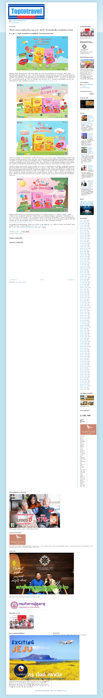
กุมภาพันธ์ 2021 (83, 322)
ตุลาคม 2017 (83, 387)
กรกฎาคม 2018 (83, 372)
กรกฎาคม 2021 (83, 313)
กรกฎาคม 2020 (83, 333)
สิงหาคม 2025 (83, 233)
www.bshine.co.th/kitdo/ (38, 226)
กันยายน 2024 (83, 251)
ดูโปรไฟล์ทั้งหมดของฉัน (14, 22)
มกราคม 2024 (83, 264)
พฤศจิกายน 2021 (84, 307)
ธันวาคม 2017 (83, 384)
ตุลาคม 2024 (83, 250)
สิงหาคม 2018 (83, 371)
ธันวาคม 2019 (83, 345)
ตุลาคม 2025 (83, 230)
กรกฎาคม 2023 (83, 274)
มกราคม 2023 (83, 284)
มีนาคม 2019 (83, 359)
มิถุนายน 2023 (83, 276)
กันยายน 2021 (83, 310)
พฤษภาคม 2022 (83, 297)
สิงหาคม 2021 (83, 312)
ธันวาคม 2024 (83, 246)
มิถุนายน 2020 (83, 335)
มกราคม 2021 (83, 323)
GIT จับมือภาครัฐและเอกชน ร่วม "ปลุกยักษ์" (90, 135)
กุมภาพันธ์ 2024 (83, 263)
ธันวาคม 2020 (83, 325)
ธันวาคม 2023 (83, 266)
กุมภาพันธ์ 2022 (83, 302)
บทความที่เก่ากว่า (71, 279)
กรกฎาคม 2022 (83, 294)
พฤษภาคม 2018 (83, 376)
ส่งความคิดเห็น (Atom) (21, 282)
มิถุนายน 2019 (83, 354)
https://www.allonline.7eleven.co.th (46, 81)
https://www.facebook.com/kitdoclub (23, 227)
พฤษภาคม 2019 (83, 356)
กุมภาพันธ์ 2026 (83, 223)
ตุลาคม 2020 (83, 328)
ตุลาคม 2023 (83, 269)
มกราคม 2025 (83, 245)
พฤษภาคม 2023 (83, 277)
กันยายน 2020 (83, 330)
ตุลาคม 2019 (83, 348)
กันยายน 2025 (83, 232)
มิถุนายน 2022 (83, 295)
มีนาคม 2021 (83, 320)
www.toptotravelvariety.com (18, 20)
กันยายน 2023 (83, 271)
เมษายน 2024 (83, 259)
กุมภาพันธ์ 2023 (83, 282)
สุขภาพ (20, 233)
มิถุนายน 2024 (83, 256)
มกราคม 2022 (83, 304)
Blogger (65, 690)
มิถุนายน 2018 (83, 374)
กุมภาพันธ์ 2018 (83, 381)
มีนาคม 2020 (83, 340)
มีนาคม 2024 (83, 261)
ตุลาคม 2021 (83, 309)
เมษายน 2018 (83, 377)
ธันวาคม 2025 (83, 227)
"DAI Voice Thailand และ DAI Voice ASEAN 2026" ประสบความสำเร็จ (86, 203)
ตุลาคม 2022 (83, 289)
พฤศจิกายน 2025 (84, 228)
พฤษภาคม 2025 (83, 238)
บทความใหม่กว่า (13, 279)
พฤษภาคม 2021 (83, 317)
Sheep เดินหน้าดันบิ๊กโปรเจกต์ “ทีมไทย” (90, 167)
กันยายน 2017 (83, 389)
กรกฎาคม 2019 (83, 353)
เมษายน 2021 (83, 318)
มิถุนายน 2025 (83, 237)
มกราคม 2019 (83, 363)
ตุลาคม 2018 (83, 368)
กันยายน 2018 (83, 369)
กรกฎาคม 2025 (83, 235)
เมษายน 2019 (83, 358)
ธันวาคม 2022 (83, 286)
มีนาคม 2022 (83, 300)
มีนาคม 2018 (83, 379)
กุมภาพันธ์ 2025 (83, 243)
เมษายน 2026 (83, 220)
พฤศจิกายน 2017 (84, 386)
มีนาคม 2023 (83, 281)
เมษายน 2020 (83, 338)
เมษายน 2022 (83, 299)
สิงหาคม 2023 (83, 273)
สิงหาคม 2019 (83, 351)
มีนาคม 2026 (83, 222)
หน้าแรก (42, 279)
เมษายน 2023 (83, 279)
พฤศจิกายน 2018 (84, 366)
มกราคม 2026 (83, 225)
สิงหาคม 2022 (83, 292)
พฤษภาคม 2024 (83, 258)
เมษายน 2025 (83, 240)
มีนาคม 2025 (83, 241)
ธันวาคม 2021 (83, 305)
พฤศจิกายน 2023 (84, 268)
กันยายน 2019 (83, 350)
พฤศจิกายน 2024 (84, 248)
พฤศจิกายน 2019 (84, 346)
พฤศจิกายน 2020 (84, 327)
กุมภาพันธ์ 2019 (83, 361)
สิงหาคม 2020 (83, 331)
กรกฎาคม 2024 (83, 255)
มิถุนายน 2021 (83, 315)
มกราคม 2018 (83, 382)
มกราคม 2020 (83, 343)
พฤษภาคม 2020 (83, 336)
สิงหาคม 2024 (83, 253)
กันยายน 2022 (83, 291)
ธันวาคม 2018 (83, 364)
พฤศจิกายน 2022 (84, 287)
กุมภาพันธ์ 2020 (83, 341)
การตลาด (16, 233)
